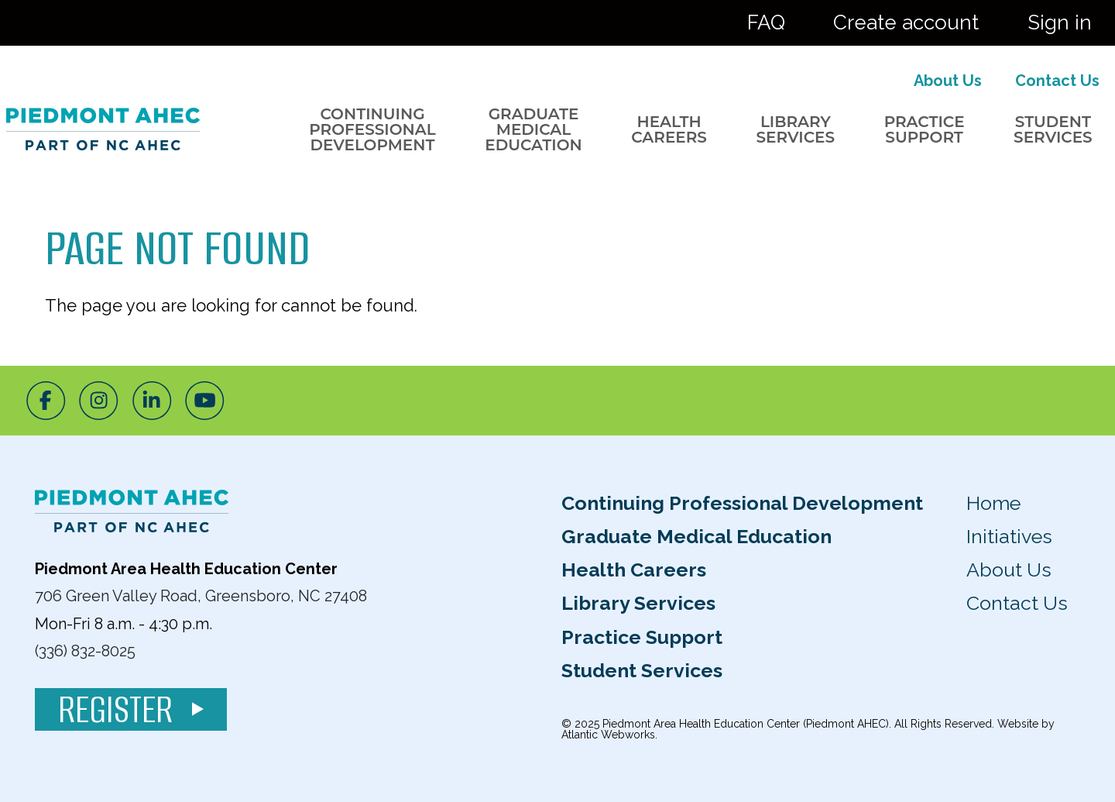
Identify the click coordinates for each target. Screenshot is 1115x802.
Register (131, 709)
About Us (948, 80)
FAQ (766, 22)
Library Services (795, 129)
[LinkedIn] (152, 400)
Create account (906, 22)
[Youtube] (204, 400)
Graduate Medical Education (533, 129)
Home (993, 503)
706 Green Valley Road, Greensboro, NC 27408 (201, 596)
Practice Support (924, 129)
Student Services (1053, 129)
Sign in (1060, 22)
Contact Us (1057, 80)
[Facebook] (46, 400)
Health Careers (669, 129)
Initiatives (1009, 536)
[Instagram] (98, 400)
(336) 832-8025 (85, 651)
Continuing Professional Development (372, 129)
